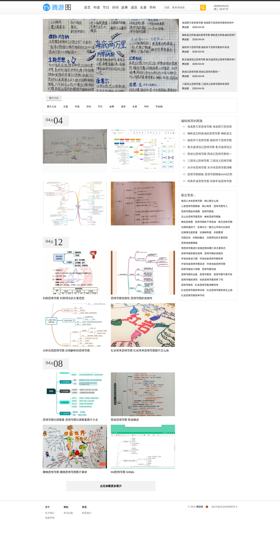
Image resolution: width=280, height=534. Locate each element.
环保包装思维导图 (216, 264)
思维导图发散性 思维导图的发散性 (131, 298)
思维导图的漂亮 (189, 279)
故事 (124, 7)
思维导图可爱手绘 (223, 274)
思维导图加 (205, 274)
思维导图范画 (209, 269)
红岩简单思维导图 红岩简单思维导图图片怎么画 (140, 350)
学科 (152, 7)
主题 (65, 106)
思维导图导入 (221, 206)
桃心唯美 (206, 206)
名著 (143, 7)
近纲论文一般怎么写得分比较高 (213, 227)
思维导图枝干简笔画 (205, 222)
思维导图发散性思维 (191, 253)
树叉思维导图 (225, 222)
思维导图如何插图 (190, 211)
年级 (96, 7)
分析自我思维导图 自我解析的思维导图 (66, 350)
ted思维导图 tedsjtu (122, 472)
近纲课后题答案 (189, 232)
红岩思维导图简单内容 (193, 290)
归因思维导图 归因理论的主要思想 (63, 298)
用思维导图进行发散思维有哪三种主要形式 (203, 248)
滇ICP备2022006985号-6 (224, 506)
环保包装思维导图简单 (211, 258)
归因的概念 (198, 237)
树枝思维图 (187, 222)
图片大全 (51, 106)
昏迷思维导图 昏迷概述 (125, 419)
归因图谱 (218, 232)
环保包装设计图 (189, 258)
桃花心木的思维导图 (191, 201)
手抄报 (159, 106)
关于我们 (49, 513)
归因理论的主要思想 (217, 237)
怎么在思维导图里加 (191, 216)
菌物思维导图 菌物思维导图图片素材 (65, 472)
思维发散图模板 (189, 243)
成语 (134, 7)
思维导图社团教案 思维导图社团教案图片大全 (70, 419)
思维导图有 (187, 285)
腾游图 (199, 506)
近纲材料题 (205, 232)
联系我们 (86, 513)
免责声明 (49, 517)
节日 (106, 7)
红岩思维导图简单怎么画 (219, 290)
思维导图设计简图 (190, 269)
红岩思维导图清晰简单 (206, 285)
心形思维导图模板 (190, 206)
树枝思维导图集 (212, 216)
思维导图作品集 (189, 274)
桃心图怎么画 (211, 201)
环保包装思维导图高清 (193, 264)
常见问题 (68, 513)
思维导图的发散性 (213, 253)
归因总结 (186, 237)
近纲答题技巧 (188, 227)
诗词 (115, 7)
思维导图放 (208, 211)
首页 (87, 7)
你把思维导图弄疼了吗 (211, 279)
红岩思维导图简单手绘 (193, 295)
